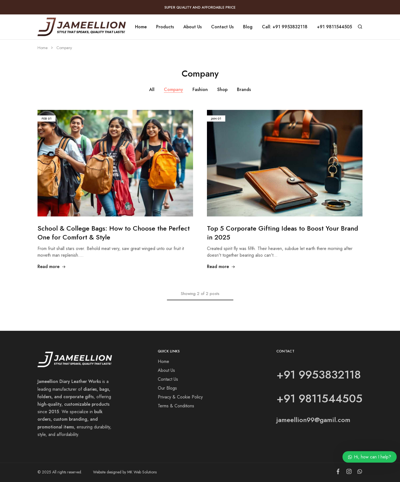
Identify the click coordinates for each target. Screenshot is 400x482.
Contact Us (222, 27)
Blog (247, 27)
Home (141, 27)
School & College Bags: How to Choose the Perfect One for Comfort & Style (114, 232)
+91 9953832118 (318, 375)
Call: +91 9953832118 (285, 27)
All (151, 89)
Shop (222, 89)
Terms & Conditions (176, 406)
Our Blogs (167, 388)
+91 (287, 398)
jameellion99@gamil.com (313, 420)
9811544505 (330, 398)
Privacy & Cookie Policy (180, 397)
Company (173, 89)
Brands (244, 89)
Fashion (200, 89)
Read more (52, 266)
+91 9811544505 (334, 27)
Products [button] (165, 27)
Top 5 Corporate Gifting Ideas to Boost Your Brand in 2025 (282, 232)
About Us (192, 27)
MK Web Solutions (142, 472)
